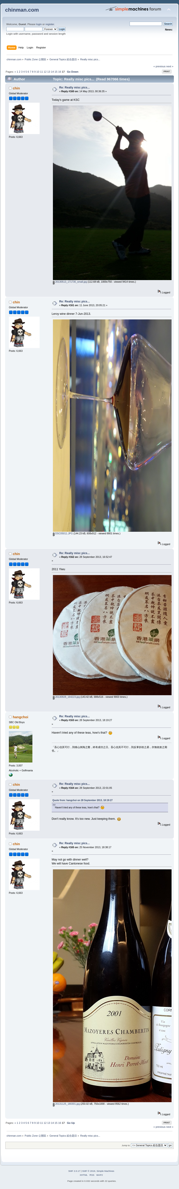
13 (48, 71)
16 (59, 71)
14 (52, 71)
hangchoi (20, 717)
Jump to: (126, 1145)
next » (169, 66)
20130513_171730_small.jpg (70, 281)
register (49, 24)
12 (45, 71)
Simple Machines (105, 1171)
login (39, 24)
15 (56, 71)
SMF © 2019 (88, 1171)
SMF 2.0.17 (74, 1171)
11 (41, 71)
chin (16, 88)
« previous (159, 66)
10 (37, 71)
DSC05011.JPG (63, 533)
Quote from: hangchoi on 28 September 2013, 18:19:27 (82, 800)
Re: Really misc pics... (74, 87)
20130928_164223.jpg (66, 696)
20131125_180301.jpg (66, 1103)
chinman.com (22, 10)
